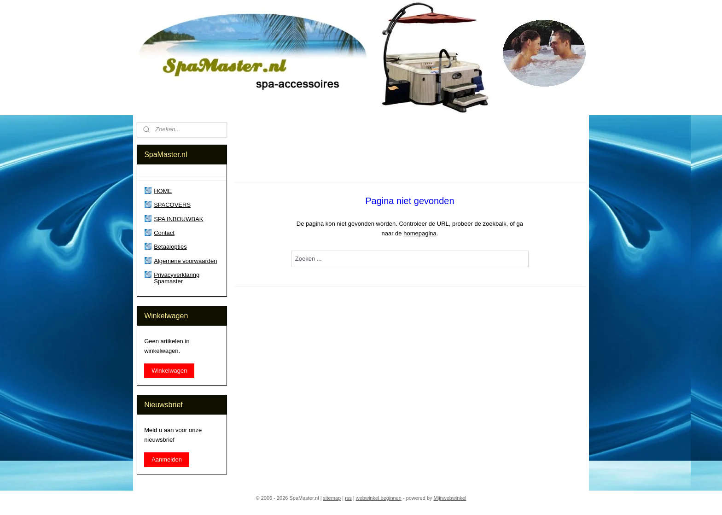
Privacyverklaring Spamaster (176, 278)
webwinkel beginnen (379, 498)
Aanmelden (166, 459)
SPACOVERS (172, 204)
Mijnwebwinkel (450, 498)
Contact (164, 232)
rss (348, 498)
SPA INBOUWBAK (178, 219)
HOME (163, 190)
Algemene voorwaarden (185, 261)
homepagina (420, 233)
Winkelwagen (169, 370)
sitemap (332, 498)
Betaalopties (170, 246)
